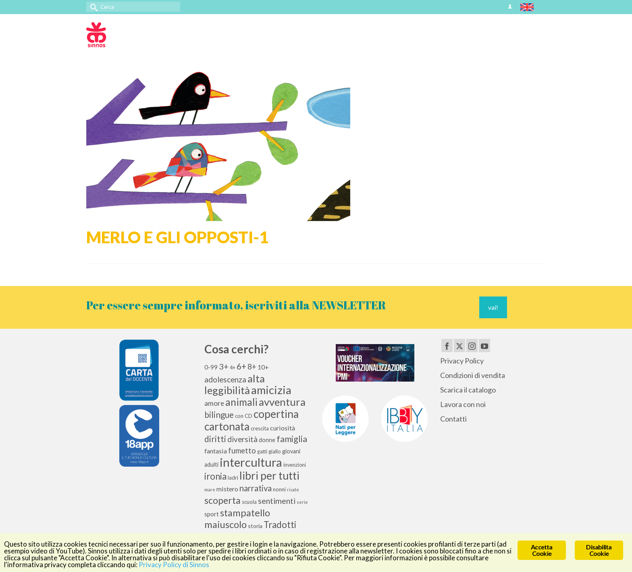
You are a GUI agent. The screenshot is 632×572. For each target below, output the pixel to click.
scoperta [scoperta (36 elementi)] (222, 500)
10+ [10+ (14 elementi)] (263, 367)
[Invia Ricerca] (92, 7)
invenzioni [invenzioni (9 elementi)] (294, 465)
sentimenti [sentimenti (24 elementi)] (276, 500)
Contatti (453, 418)
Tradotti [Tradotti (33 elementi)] (280, 524)
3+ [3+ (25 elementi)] (224, 366)
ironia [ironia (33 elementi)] (215, 476)
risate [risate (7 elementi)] (293, 489)
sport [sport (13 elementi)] (211, 514)
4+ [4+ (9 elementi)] (232, 368)
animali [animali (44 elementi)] (241, 402)
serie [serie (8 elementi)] (302, 502)
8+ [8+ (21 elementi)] (251, 366)
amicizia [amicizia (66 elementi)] (271, 390)
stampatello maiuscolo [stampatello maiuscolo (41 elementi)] (237, 518)
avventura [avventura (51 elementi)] (282, 402)
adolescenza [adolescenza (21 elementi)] (225, 379)
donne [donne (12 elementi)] (267, 439)
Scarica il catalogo (468, 389)
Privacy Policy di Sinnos (174, 564)
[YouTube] (484, 345)
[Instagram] (472, 345)
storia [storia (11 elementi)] (255, 525)
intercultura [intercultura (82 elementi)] (251, 462)
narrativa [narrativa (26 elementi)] (255, 488)
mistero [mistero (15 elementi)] (227, 489)
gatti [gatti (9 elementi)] (262, 452)
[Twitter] (459, 345)
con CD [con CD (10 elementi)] (243, 416)
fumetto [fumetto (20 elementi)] (242, 450)
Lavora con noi (463, 404)
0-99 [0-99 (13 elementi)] (211, 367)
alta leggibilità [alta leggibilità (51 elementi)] (234, 384)
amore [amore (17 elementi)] (214, 403)
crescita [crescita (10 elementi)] (260, 428)
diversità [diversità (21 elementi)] (242, 439)
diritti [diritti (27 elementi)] (215, 439)
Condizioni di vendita (472, 375)
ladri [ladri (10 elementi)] (233, 477)
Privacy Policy (462, 360)
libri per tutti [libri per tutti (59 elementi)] (269, 475)
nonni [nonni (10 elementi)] (279, 489)
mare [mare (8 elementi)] (209, 489)
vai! (493, 307)
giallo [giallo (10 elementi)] (274, 451)
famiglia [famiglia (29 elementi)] (291, 439)
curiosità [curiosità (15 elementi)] (282, 428)
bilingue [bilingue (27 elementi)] (219, 415)
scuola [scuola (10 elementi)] (249, 502)
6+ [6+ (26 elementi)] (241, 366)
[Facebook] (447, 345)
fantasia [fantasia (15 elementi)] (215, 451)
